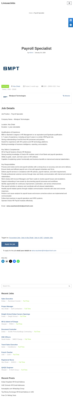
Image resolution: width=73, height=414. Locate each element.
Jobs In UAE (39, 238)
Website (67, 96)
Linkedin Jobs (48, 238)
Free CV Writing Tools (8, 396)
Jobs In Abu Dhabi (27, 238)
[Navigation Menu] (69, 3)
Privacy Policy (6, 407)
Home (30, 13)
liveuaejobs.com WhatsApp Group (12, 389)
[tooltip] (70, 20)
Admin (31, 52)
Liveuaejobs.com (29, 411)
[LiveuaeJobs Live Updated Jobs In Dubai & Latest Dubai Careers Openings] (8, 3)
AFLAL (47, 411)
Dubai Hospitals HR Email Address (13, 383)
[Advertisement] (36, 30)
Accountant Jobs (14, 238)
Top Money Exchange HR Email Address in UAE (17, 393)
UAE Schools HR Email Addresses (13, 386)
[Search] (34, 287)
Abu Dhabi (16, 86)
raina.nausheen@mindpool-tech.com (44, 251)
